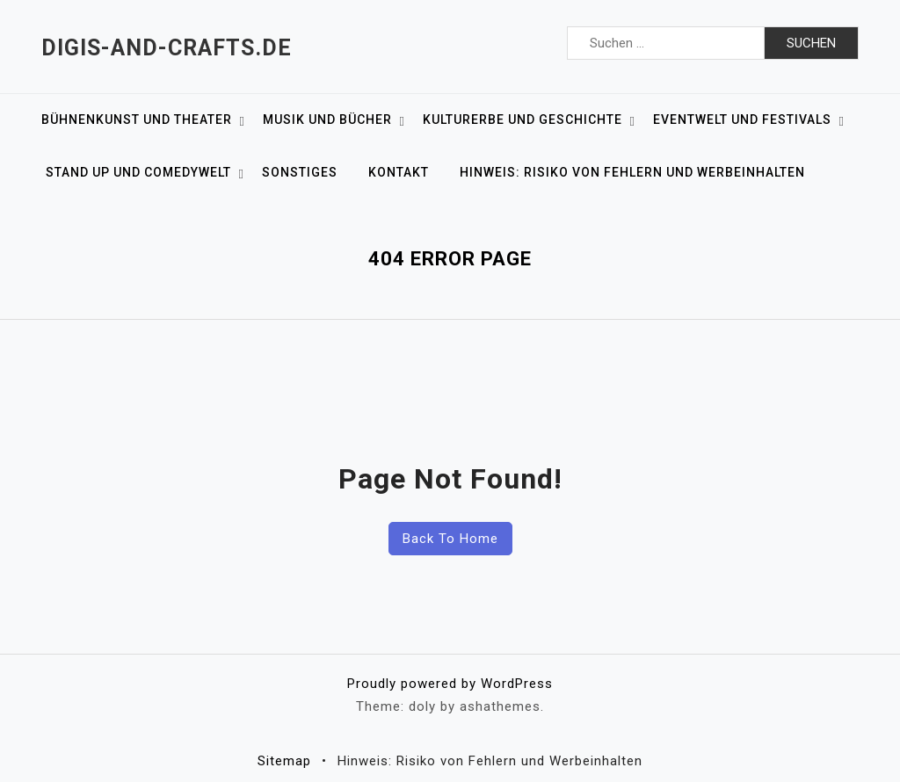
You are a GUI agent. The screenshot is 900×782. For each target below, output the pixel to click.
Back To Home (450, 539)
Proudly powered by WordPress (450, 683)
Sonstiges (300, 172)
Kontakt (398, 172)
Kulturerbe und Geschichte (522, 119)
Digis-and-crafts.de (166, 48)
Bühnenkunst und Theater (136, 119)
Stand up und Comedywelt (138, 172)
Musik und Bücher (327, 119)
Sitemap (284, 761)
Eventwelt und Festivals (742, 119)
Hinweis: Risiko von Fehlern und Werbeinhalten (632, 172)
